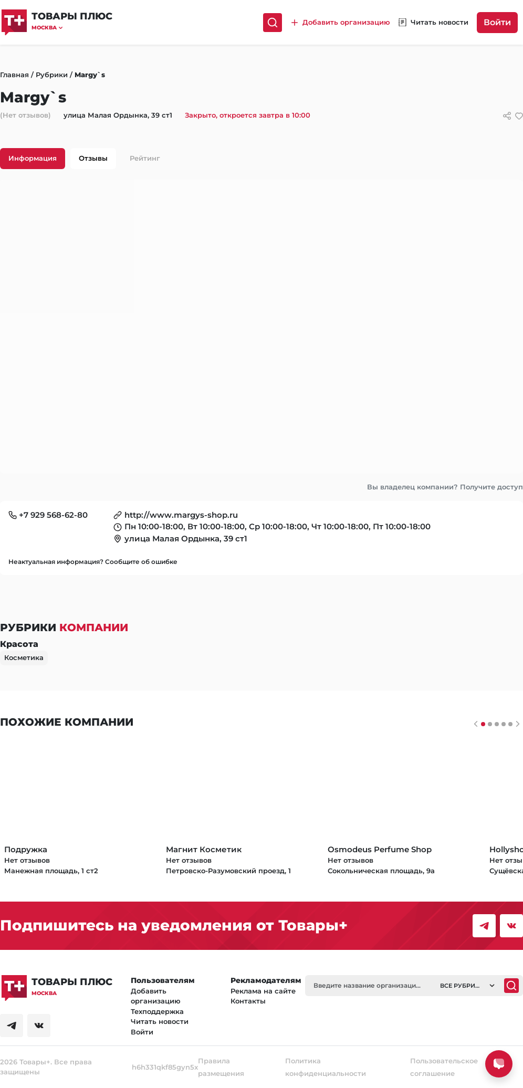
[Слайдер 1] (490, 724)
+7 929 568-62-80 (53, 515)
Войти (497, 22)
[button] (72, 28)
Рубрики (52, 74)
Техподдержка (157, 1011)
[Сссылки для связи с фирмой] (507, 116)
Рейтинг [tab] (145, 158)
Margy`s (90, 74)
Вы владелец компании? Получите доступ (445, 487)
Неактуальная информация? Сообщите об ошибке (92, 562)
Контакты (248, 1001)
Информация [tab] (32, 158)
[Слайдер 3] (503, 724)
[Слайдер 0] (483, 724)
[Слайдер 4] (510, 724)
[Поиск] (272, 22)
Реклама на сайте (263, 991)
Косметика (24, 657)
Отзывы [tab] (93, 158)
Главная (14, 74)
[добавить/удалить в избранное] (519, 116)
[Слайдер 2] (497, 724)
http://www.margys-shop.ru (181, 515)
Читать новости (160, 1021)
